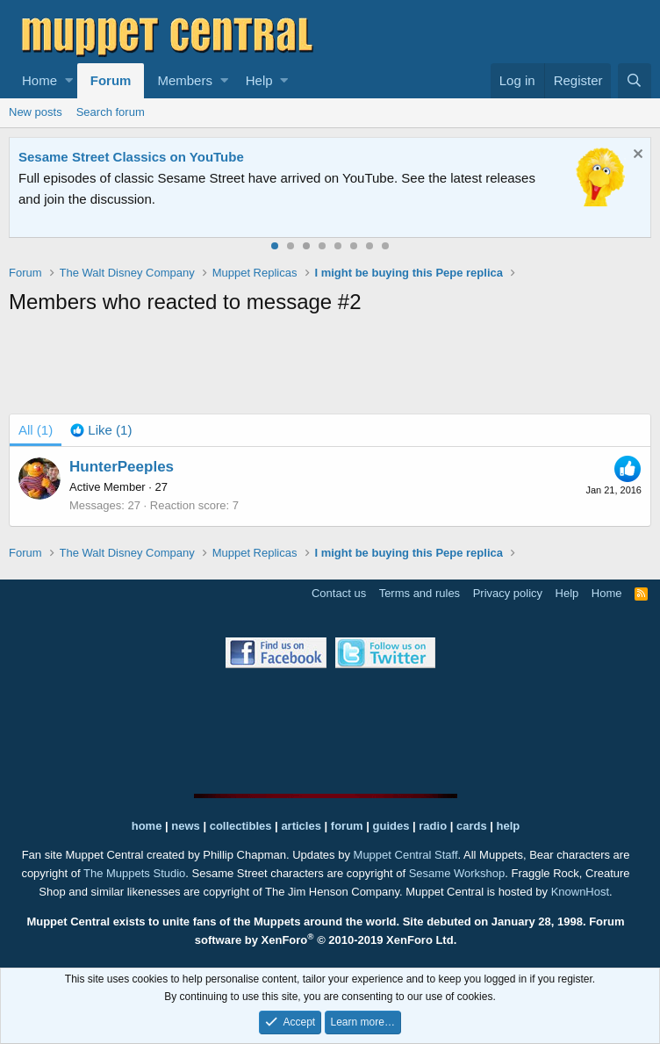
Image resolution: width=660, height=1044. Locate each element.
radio (433, 825)
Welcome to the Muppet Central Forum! (141, 156)
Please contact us (159, 198)
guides (391, 825)
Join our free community (312, 177)
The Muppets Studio (134, 873)
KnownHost (580, 891)
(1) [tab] (35, 429)
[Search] (634, 80)
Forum (111, 80)
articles (302, 825)
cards (471, 825)
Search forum (110, 112)
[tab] (100, 430)
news (185, 825)
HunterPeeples (121, 466)
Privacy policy (507, 593)
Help (259, 80)
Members (184, 80)
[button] (69, 80)
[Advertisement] (330, 367)
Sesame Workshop (457, 873)
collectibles (241, 825)
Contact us (339, 593)
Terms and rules (419, 593)
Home (39, 80)
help (508, 825)
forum (347, 825)
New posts (35, 112)
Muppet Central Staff (406, 854)
